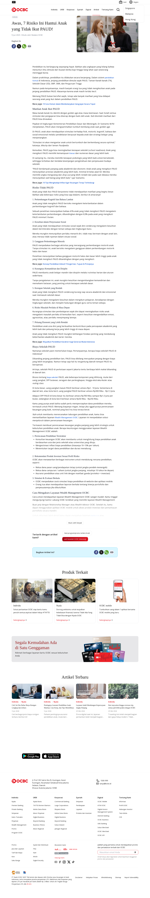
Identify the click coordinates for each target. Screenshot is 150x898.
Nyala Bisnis (37, 803)
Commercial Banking (62, 803)
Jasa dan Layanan (18, 851)
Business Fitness (39, 827)
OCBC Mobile (102, 803)
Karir (34, 855)
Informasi (122, 803)
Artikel (96, 9)
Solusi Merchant (103, 829)
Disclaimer (78, 879)
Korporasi (70, 9)
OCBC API (101, 837)
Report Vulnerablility (131, 879)
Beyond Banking (39, 823)
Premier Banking (17, 807)
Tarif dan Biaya (17, 855)
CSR (120, 819)
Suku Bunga (16, 862)
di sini (29, 886)
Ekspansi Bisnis (60, 811)
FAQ (34, 851)
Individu (54, 9)
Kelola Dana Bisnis (39, 811)
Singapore (130, 8)
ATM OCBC (102, 807)
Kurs (13, 858)
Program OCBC (17, 835)
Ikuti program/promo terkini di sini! (77, 533)
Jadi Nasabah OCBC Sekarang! (74, 540)
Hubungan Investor (125, 811)
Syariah (80, 9)
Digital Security (38, 862)
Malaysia (129, 14)
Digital (88, 9)
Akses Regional (38, 831)
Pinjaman (15, 823)
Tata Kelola (123, 815)
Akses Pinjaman (38, 815)
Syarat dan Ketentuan (40, 847)
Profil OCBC (123, 807)
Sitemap (118, 879)
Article (35, 858)
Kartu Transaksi (17, 819)
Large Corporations (61, 807)
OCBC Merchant (103, 833)
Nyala (14, 803)
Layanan (79, 811)
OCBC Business (103, 822)
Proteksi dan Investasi (83, 815)
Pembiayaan (80, 807)
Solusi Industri (59, 827)
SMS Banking (102, 825)
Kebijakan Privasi (92, 879)
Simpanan (15, 815)
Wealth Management (19, 827)
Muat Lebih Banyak (75, 523)
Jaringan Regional (61, 831)
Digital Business (38, 819)
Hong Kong (130, 19)
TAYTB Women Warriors (41, 807)
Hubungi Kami (59, 860)
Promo (14, 831)
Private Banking (17, 811)
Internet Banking (103, 818)
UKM (62, 9)
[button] (134, 854)
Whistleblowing (106, 879)
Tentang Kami (107, 9)
